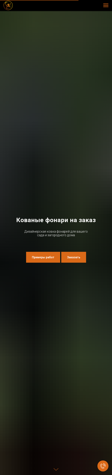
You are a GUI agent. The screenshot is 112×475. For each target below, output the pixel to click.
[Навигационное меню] (105, 5)
